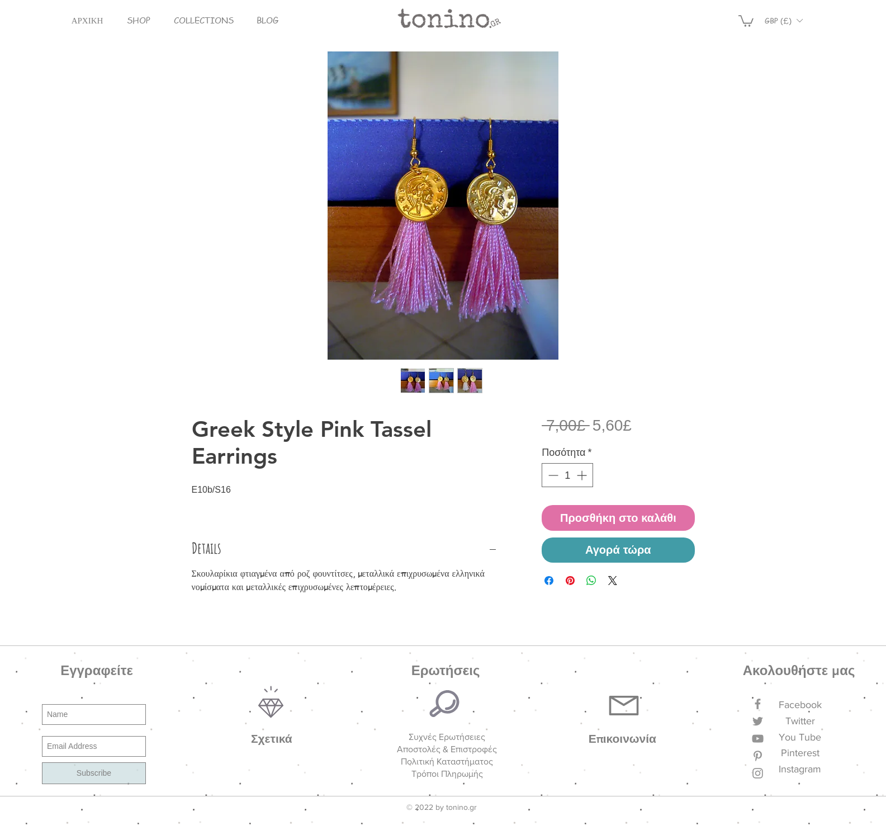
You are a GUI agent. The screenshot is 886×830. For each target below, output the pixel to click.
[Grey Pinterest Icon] (758, 756)
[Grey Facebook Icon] (758, 704)
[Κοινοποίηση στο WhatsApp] (591, 580)
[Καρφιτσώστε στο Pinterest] (570, 580)
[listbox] (783, 20)
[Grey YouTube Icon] (758, 739)
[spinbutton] (567, 475)
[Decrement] (552, 475)
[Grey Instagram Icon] (758, 773)
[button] (138, 20)
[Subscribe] (94, 773)
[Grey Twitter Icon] (758, 721)
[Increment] (582, 475)
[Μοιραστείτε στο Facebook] (549, 580)
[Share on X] (612, 580)
